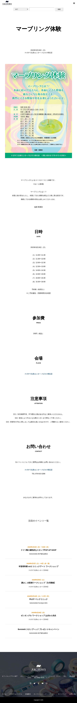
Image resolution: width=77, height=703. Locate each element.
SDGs (29, 677)
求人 (65, 676)
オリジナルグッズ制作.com (28, 676)
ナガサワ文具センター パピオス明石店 (38, 374)
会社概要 (72, 676)
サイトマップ (62, 694)
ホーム (4, 694)
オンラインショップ (40, 694)
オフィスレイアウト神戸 (9, 676)
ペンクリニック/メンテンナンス (51, 676)
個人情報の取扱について (42, 677)
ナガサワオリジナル (15, 694)
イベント (52, 694)
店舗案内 (28, 694)
